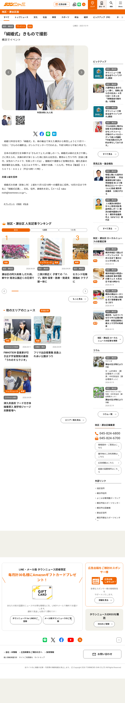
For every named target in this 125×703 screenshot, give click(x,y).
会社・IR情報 (11, 652)
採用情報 (50, 652)
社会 (45, 17)
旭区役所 (101, 488)
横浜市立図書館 (103, 508)
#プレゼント (9, 204)
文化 (35, 17)
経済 (86, 17)
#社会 (25, 204)
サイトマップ (39, 657)
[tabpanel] (45, 79)
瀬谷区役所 (102, 513)
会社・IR (102, 6)
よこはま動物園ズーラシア (108, 498)
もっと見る (78, 299)
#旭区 (19, 204)
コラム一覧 (107, 414)
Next (81, 72)
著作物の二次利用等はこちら (108, 455)
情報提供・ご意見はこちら (108, 446)
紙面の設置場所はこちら (108, 470)
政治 (76, 17)
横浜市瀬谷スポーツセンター (108, 519)
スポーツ (65, 17)
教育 (54, 17)
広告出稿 (62, 4)
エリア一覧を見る (73, 420)
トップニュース (21, 17)
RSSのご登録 (103, 624)
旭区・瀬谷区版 (10, 11)
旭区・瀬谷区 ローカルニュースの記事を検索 (108, 339)
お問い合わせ (105, 654)
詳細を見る (104, 600)
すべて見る (107, 154)
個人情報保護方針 (10, 657)
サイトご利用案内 (26, 657)
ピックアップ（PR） (102, 17)
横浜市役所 (102, 493)
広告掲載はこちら (106, 463)
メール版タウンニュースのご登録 (58, 619)
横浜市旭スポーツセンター (108, 503)
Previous (8, 72)
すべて (6, 17)
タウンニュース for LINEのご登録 (25, 619)
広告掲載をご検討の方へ (31, 652)
